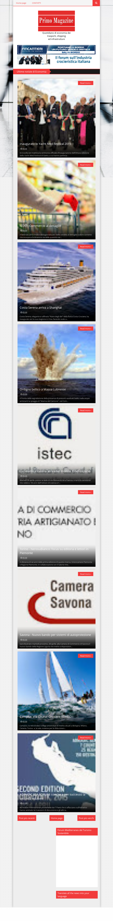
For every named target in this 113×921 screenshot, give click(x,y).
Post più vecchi (87, 831)
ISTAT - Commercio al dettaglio (39, 229)
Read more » (86, 83)
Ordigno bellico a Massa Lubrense (42, 396)
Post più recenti (26, 831)
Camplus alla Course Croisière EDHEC (44, 729)
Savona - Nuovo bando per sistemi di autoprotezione (54, 646)
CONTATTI (35, 3)
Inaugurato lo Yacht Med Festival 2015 (44, 146)
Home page (20, 3)
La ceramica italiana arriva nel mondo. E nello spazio (54, 479)
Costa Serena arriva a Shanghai (40, 312)
